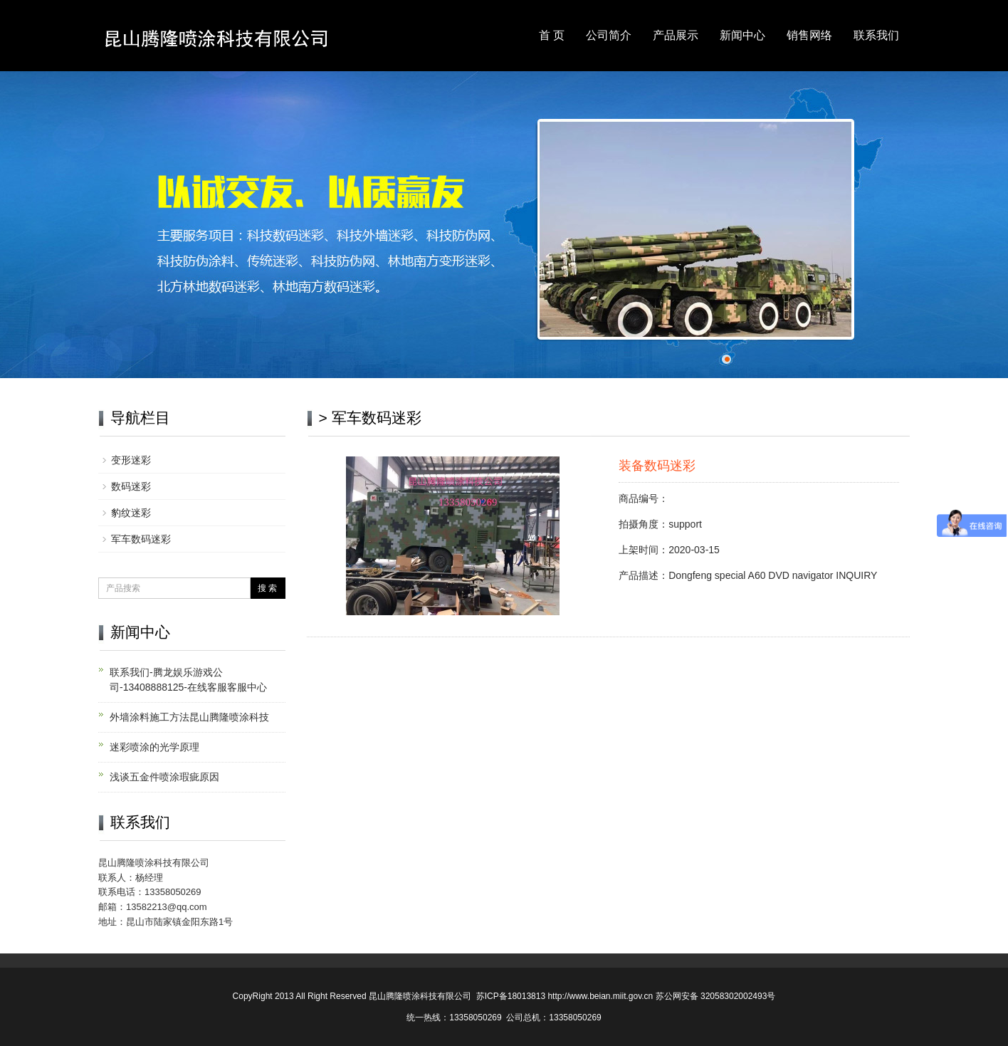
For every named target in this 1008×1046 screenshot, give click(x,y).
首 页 (552, 35)
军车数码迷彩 (141, 539)
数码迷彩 (131, 486)
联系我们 (876, 35)
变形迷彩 (131, 460)
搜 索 (267, 588)
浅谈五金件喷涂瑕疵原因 (164, 777)
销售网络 (809, 35)
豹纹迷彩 (131, 512)
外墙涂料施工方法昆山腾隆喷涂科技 (189, 717)
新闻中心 (742, 35)
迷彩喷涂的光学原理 (154, 747)
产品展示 (675, 35)
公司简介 (608, 35)
